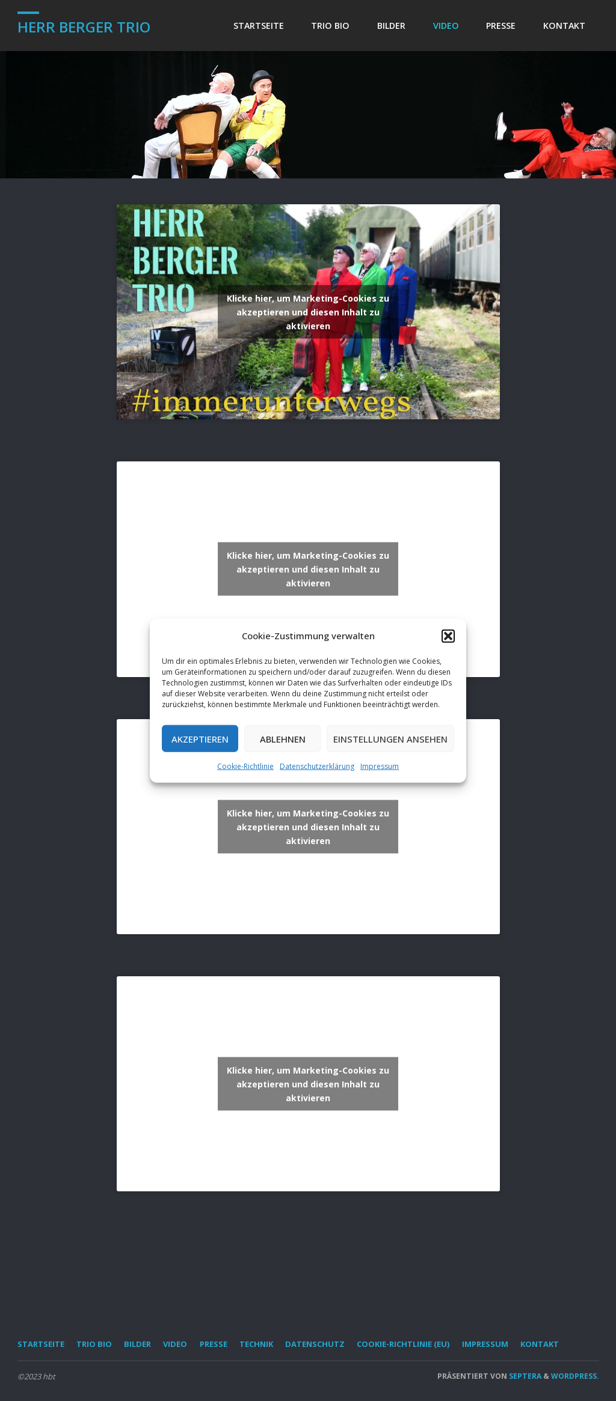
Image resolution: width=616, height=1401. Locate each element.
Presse (213, 1344)
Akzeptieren (200, 738)
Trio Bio (94, 1344)
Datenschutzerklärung (317, 766)
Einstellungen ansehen (390, 738)
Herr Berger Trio (83, 27)
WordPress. (575, 1376)
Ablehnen (283, 738)
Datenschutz (315, 1344)
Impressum (379, 766)
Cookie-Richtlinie (245, 766)
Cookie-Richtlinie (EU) (403, 1344)
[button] (448, 636)
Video (175, 1344)
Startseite (40, 1344)
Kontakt (539, 1344)
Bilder (137, 1344)
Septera (524, 1376)
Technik (256, 1344)
